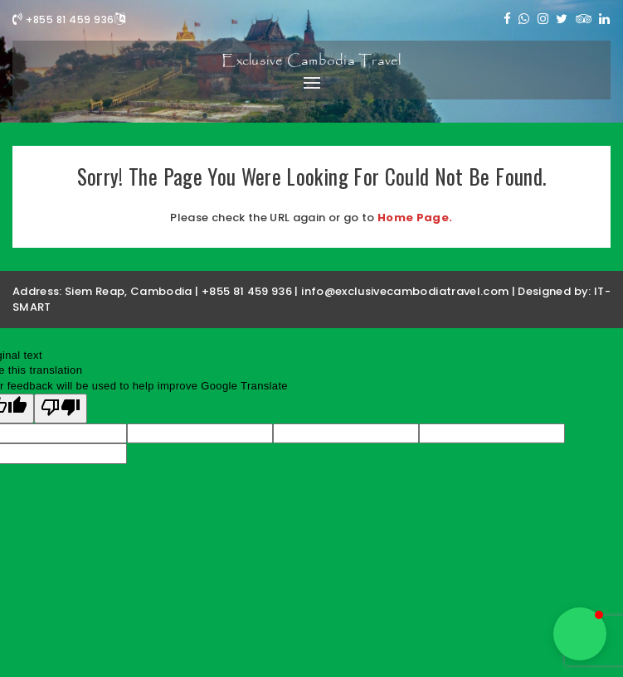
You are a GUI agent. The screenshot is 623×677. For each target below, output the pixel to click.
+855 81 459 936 (63, 19)
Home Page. (415, 217)
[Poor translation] (60, 408)
